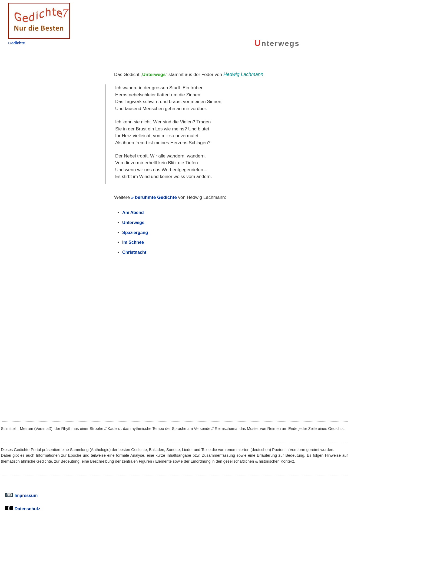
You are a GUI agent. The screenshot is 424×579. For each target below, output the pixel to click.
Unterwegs (133, 222)
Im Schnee (133, 242)
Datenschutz (22, 508)
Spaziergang (135, 232)
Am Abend (133, 212)
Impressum (21, 495)
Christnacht (134, 252)
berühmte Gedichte (156, 197)
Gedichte (16, 43)
